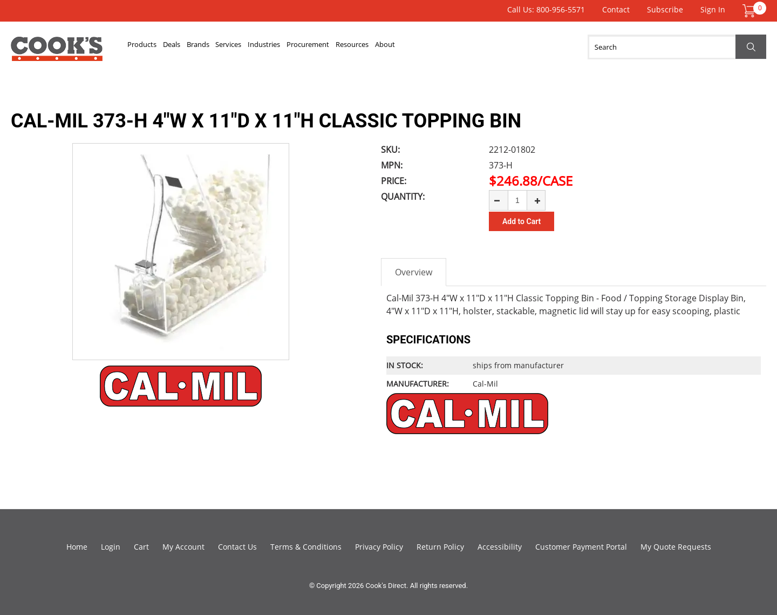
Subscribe (665, 9)
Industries (339, 47)
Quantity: (403, 196)
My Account (183, 547)
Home (76, 547)
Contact (616, 9)
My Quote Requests (675, 547)
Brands (239, 47)
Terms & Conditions (306, 547)
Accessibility (500, 547)
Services (286, 47)
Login (110, 547)
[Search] (677, 47)
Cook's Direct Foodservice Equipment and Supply (57, 53)
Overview (413, 272)
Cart (141, 547)
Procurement (404, 47)
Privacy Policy (379, 547)
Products (150, 47)
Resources (468, 47)
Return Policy (440, 547)
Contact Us (237, 547)
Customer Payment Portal (581, 547)
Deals (197, 47)
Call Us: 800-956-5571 (546, 9)
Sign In (712, 9)
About (518, 47)
